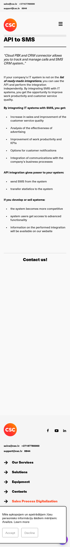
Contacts (19, 491)
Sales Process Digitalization (34, 500)
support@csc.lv (12, 8)
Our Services (22, 462)
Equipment (21, 481)
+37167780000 (27, 3)
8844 (24, 8)
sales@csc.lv (10, 3)
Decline (29, 532)
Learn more (21, 521)
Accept (10, 532)
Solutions (19, 471)
